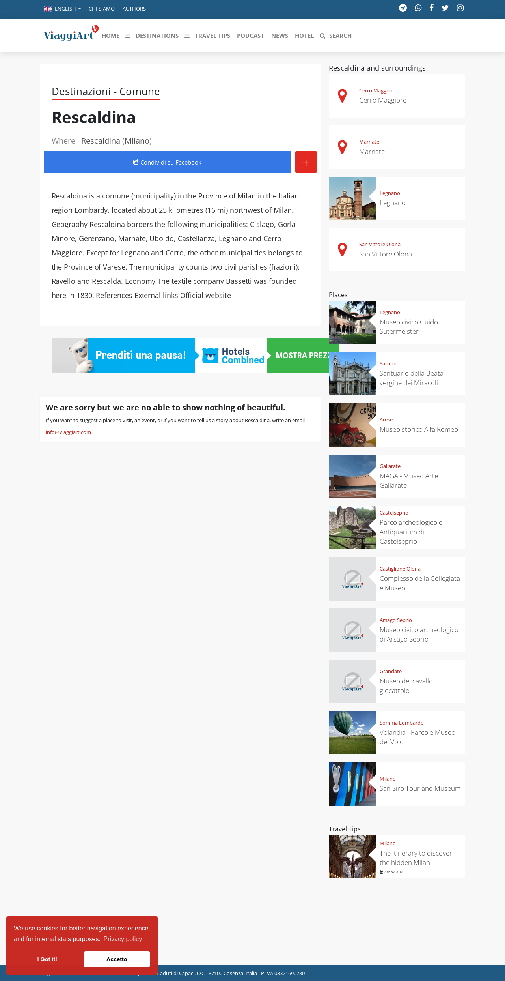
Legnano (390, 193)
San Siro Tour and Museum (420, 788)
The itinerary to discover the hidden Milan (416, 857)
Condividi (167, 162)
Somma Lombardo (402, 722)
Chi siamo (102, 8)
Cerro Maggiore (377, 90)
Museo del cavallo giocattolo (406, 685)
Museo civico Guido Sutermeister (409, 326)
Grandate (391, 671)
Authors (134, 8)
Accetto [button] (116, 959)
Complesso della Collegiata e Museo (420, 583)
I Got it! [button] (47, 959)
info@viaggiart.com (68, 432)
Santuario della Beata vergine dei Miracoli (412, 378)
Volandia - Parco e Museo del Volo (417, 737)
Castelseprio (394, 512)
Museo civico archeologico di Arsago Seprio (419, 634)
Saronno (390, 363)
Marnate (369, 141)
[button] (62, 9)
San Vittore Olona (380, 244)
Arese (386, 419)
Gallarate (390, 466)
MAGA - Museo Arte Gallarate (409, 480)
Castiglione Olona (400, 568)
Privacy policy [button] (123, 939)
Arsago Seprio (396, 619)
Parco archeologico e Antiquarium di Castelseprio (411, 532)
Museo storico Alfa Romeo (419, 429)
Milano (388, 778)
